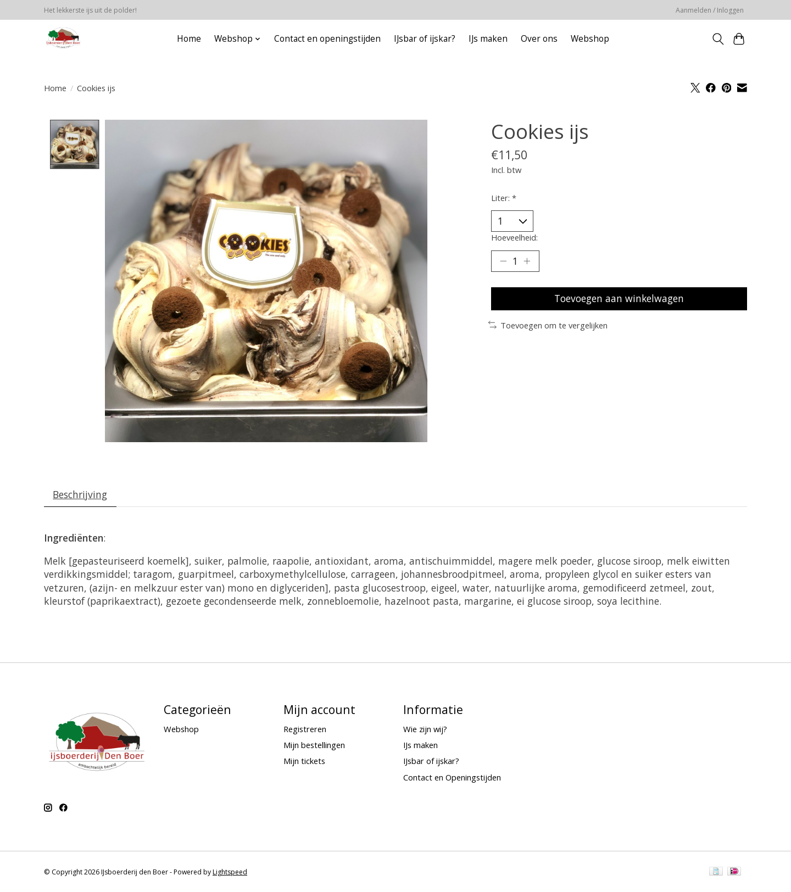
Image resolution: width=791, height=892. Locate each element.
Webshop (590, 38)
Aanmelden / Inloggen (710, 10)
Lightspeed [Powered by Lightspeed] (230, 872)
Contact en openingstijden (327, 38)
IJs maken (488, 38)
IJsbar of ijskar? (424, 38)
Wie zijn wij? (425, 729)
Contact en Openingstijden (452, 777)
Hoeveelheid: (514, 237)
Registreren (304, 729)
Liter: (503, 197)
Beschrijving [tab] (80, 494)
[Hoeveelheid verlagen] (503, 261)
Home (189, 38)
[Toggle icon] (718, 39)
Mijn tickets (304, 761)
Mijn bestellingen (314, 745)
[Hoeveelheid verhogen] (527, 261)
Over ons (539, 38)
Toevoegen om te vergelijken (548, 325)
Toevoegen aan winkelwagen (619, 298)
